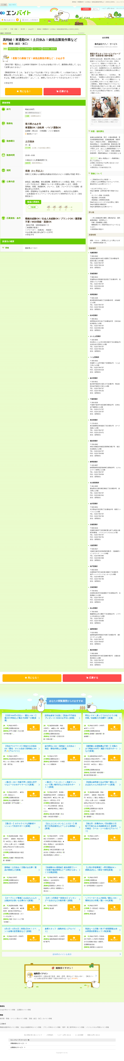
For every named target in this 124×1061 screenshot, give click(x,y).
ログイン (95, 9)
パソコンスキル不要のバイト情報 (97, 1027)
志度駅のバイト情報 (24, 1010)
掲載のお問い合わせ (93, 1035)
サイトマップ (120, 8)
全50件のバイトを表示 (62, 954)
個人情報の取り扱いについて (33, 1035)
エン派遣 (3, 4)
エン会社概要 (79, 1035)
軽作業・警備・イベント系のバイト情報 (13, 1018)
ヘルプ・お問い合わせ (108, 8)
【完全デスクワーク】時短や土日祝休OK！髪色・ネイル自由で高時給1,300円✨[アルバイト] (20, 748)
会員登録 (86, 9)
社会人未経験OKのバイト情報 (31, 1027)
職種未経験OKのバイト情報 (9, 1027)
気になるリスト (11, 19)
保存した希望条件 (31, 20)
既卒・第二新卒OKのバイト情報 (73, 1027)
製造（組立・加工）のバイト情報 (40, 1018)
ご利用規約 (49, 1035)
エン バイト (12, 4)
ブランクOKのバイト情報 (51, 1027)
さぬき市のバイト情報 (7, 1010)
